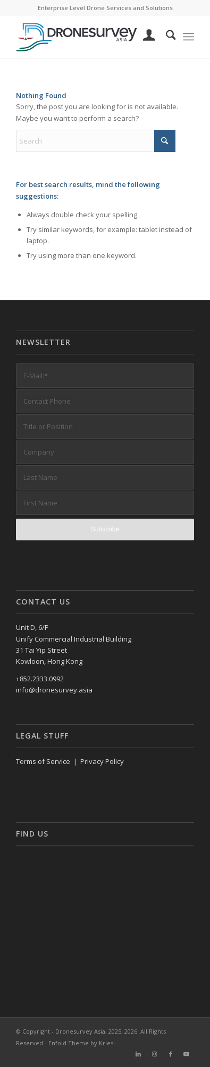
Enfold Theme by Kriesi (81, 1043)
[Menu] (188, 36)
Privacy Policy (102, 761)
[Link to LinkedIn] (138, 1054)
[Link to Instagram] (154, 1054)
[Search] (165, 36)
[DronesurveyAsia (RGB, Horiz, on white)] (87, 36)
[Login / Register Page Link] (143, 36)
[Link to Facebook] (170, 1054)
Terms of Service (43, 761)
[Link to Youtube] (186, 1054)
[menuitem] (143, 36)
